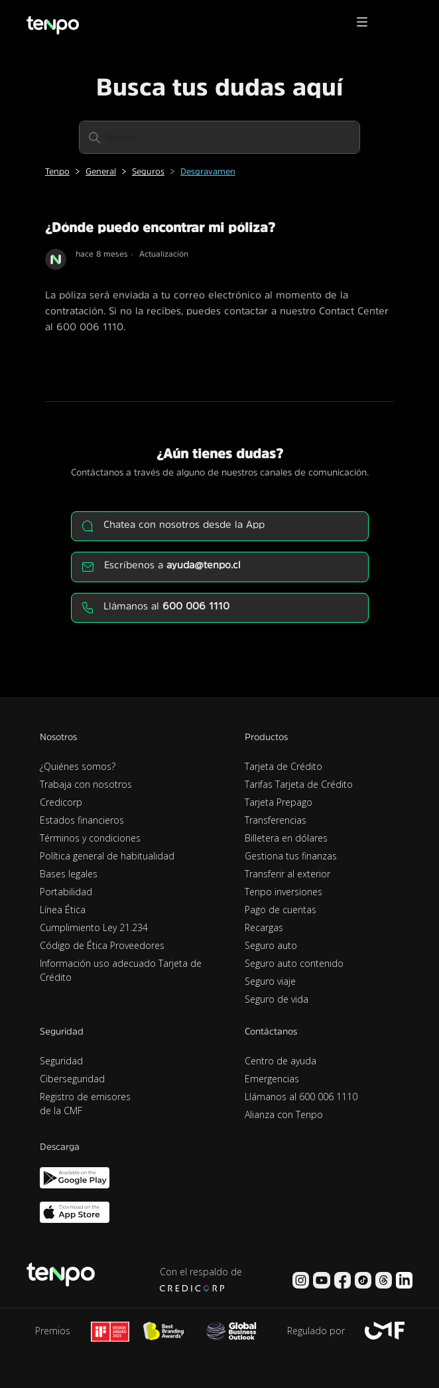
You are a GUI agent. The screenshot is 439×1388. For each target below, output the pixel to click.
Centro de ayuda (280, 1060)
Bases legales (68, 873)
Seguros (148, 171)
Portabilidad (66, 891)
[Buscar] (219, 137)
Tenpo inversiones (283, 891)
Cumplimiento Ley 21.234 (94, 927)
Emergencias (272, 1078)
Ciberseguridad (72, 1078)
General (101, 171)
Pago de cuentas (280, 909)
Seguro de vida (276, 999)
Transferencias (275, 820)
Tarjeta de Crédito (283, 766)
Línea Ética (63, 909)
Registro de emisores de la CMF (85, 1103)
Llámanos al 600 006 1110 (301, 1096)
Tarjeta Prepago (278, 802)
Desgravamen (207, 171)
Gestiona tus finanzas (291, 856)
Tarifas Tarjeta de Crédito (299, 784)
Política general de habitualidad (107, 856)
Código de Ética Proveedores (102, 945)
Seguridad (61, 1060)
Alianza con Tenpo (284, 1114)
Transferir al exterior (287, 873)
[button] (367, 21)
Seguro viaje (270, 981)
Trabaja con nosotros (86, 784)
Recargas (264, 927)
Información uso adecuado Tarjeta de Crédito (121, 970)
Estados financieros (82, 820)
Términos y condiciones (90, 838)
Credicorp (61, 802)
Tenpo (57, 171)
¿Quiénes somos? (77, 766)
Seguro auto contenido (294, 963)
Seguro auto (271, 945)
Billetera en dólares (286, 838)
